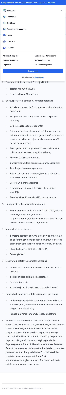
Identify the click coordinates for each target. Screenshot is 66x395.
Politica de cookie (10, 60)
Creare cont (33, 71)
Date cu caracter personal (45, 56)
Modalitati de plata (10, 56)
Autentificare (38, 77)
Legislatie (7, 65)
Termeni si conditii (42, 60)
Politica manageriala (43, 65)
